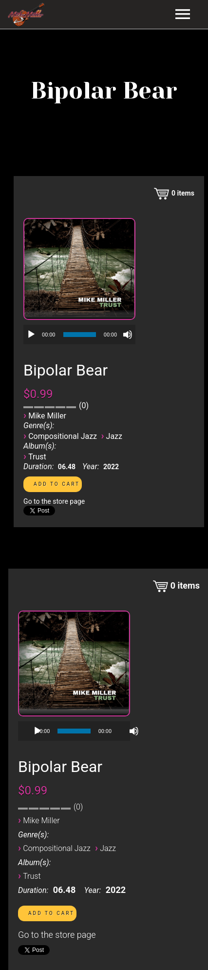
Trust (37, 456)
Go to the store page (54, 501)
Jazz (114, 436)
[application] (79, 334)
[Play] (31, 334)
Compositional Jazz (62, 436)
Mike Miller (47, 415)
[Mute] (127, 334)
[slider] (79, 334)
